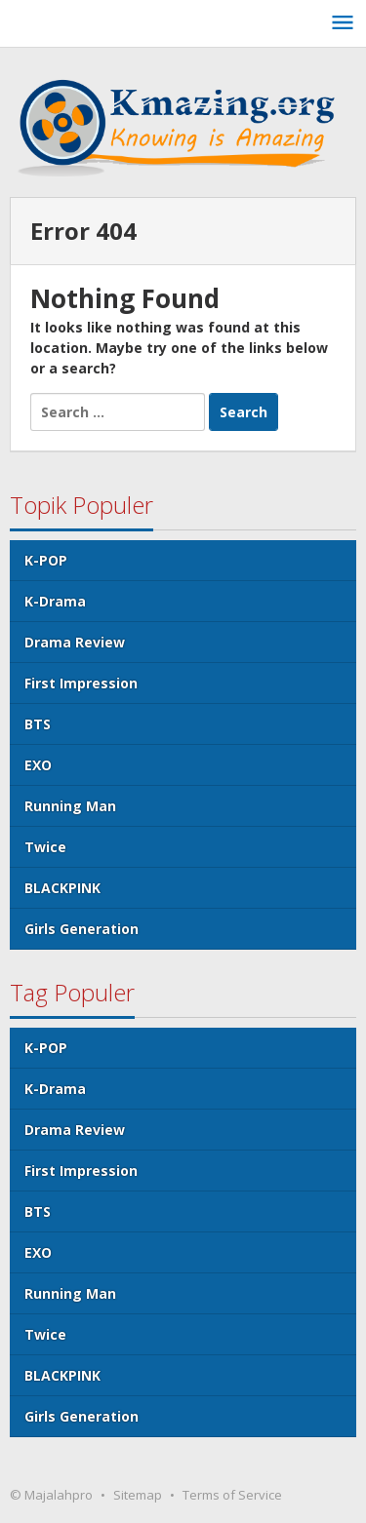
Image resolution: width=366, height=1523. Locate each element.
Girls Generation (81, 928)
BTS (37, 724)
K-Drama (55, 601)
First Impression (81, 683)
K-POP (45, 560)
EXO (38, 765)
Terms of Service (232, 1494)
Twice (45, 847)
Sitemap (137, 1494)
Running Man (70, 806)
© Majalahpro (51, 1494)
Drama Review (74, 642)
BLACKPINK (62, 888)
